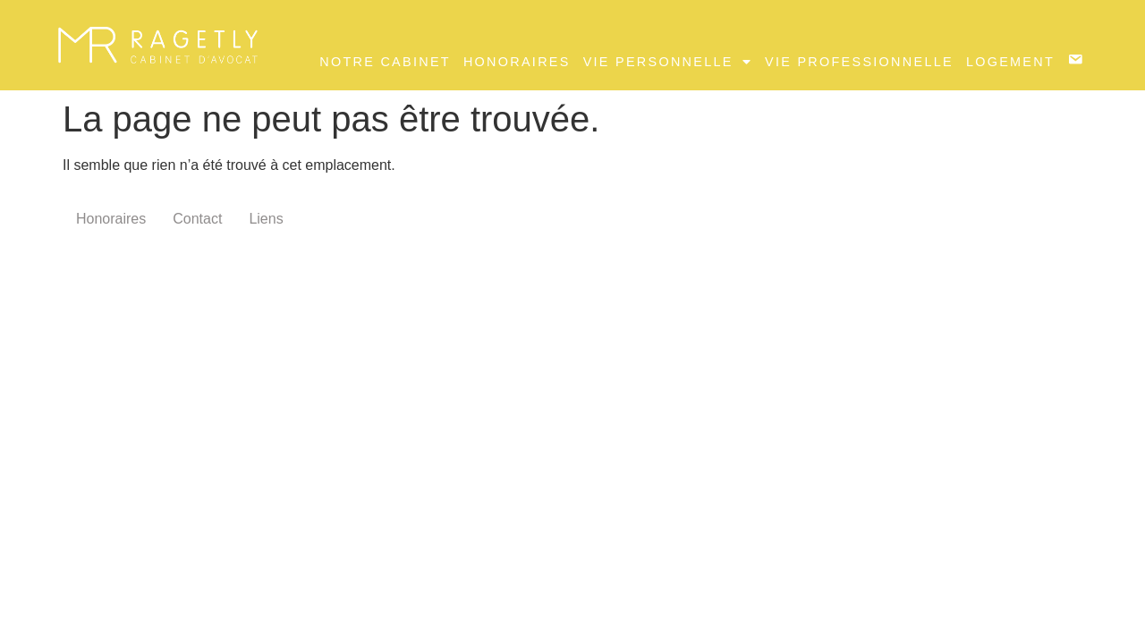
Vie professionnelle (859, 62)
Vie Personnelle (667, 62)
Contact (197, 218)
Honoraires (517, 62)
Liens (266, 218)
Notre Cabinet (385, 62)
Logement (1010, 62)
